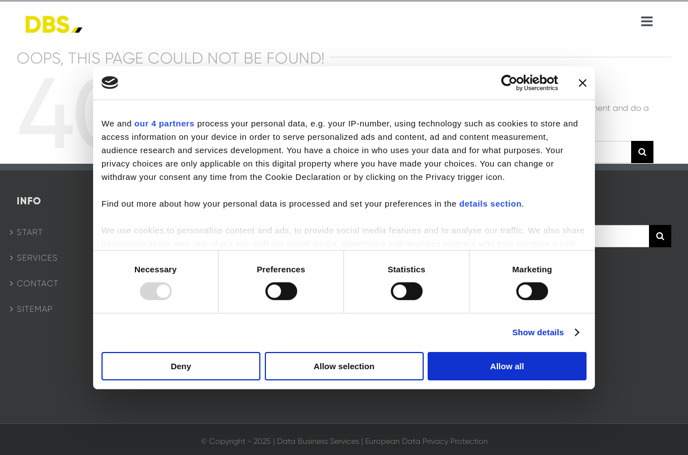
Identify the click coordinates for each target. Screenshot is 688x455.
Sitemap (35, 309)
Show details (538, 332)
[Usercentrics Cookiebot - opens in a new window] (509, 82)
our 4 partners (164, 123)
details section (490, 203)
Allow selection (343, 366)
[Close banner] (583, 82)
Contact (38, 283)
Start (30, 232)
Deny (181, 366)
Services (37, 258)
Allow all (507, 366)
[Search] (642, 152)
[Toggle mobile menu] (648, 21)
